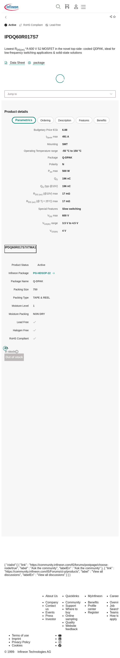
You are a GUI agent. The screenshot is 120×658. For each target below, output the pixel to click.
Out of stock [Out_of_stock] (14, 357)
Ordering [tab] (45, 120)
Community (72, 602)
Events (50, 612)
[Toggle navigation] (83, 7)
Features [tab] (84, 120)
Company (51, 602)
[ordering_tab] (20, 249)
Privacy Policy (21, 642)
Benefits (93, 602)
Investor (50, 619)
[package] (38, 62)
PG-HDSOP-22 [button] (43, 273)
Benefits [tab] (101, 120)
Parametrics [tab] (23, 120)
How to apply (114, 617)
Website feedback (71, 627)
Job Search (114, 607)
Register (93, 612)
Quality (70, 622)
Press (49, 615)
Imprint (16, 638)
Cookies (17, 645)
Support (70, 605)
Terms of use (20, 635)
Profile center (92, 607)
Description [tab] (64, 120)
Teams (114, 612)
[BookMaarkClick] (114, 16)
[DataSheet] (16, 62)
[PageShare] (110, 16)
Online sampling (71, 617)
